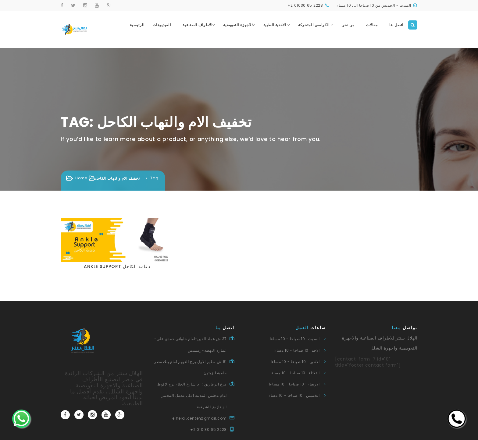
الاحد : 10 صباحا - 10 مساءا (296, 350)
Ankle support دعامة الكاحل (117, 266)
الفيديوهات (162, 24)
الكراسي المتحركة (316, 24)
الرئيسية (137, 24)
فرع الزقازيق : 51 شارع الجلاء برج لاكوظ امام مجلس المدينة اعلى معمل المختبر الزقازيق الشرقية (192, 395)
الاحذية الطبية (276, 24)
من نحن (347, 24)
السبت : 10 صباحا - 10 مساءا (295, 338)
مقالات (372, 24)
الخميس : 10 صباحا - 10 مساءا (293, 395)
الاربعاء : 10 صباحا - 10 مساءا (294, 384)
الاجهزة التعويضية (239, 24)
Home (81, 178)
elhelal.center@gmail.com (199, 418)
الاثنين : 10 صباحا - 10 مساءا (295, 361)
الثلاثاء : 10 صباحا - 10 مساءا (295, 372)
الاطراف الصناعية (199, 24)
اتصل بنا (396, 24)
